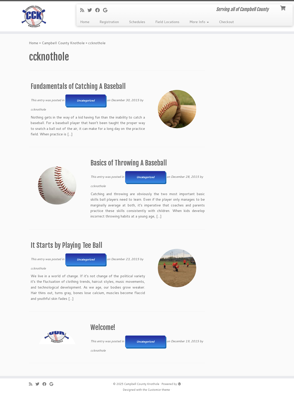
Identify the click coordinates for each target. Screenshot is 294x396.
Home (84, 21)
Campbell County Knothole (63, 42)
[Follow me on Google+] (107, 10)
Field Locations (167, 21)
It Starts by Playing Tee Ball (66, 245)
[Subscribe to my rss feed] (83, 10)
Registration (109, 21)
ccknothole (38, 109)
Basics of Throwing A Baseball (128, 163)
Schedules (137, 21)
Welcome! (102, 327)
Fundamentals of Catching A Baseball (78, 86)
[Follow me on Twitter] (91, 10)
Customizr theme (159, 390)
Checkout (226, 21)
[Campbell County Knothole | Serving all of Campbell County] (34, 16)
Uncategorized (85, 100)
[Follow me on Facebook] (99, 10)
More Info (199, 21)
